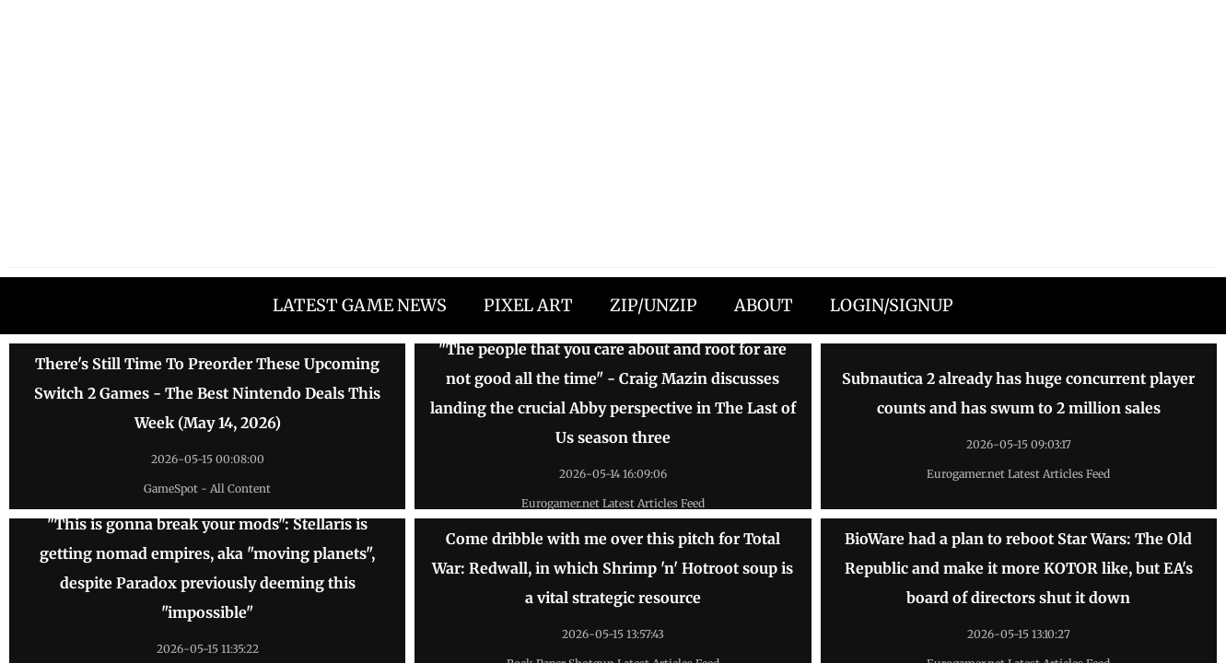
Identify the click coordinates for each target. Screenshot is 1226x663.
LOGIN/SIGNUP (891, 305)
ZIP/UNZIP (653, 305)
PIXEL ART (528, 305)
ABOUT (763, 305)
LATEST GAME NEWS (360, 305)
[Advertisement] (613, 138)
